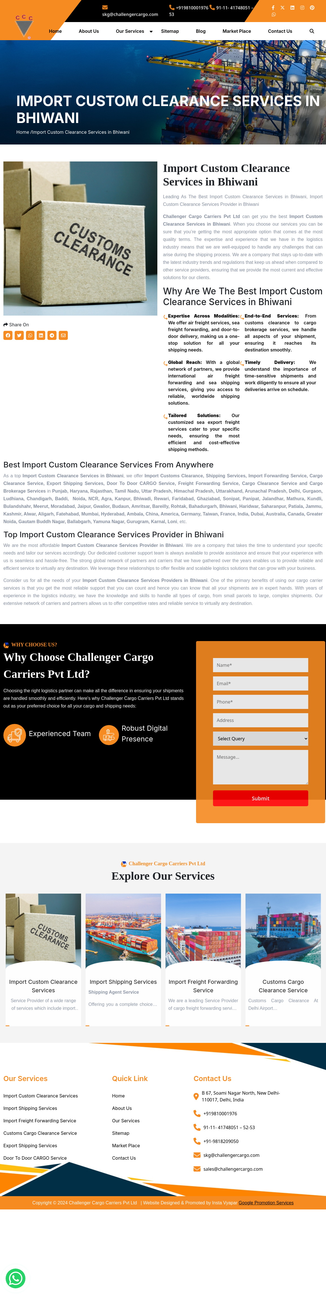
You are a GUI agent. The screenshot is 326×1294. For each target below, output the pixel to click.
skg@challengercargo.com (146, 11)
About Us (90, 33)
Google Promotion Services (266, 1243)
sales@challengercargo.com (233, 1210)
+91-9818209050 (220, 1182)
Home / (24, 154)
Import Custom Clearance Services (40, 1137)
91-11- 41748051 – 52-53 (229, 1168)
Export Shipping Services (30, 1186)
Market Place (238, 33)
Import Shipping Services (30, 1149)
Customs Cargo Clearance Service (40, 1174)
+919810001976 (187, 9)
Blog (202, 33)
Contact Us (282, 33)
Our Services (131, 33)
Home (56, 33)
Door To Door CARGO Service (35, 1199)
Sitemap (171, 33)
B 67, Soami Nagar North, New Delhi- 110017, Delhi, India (241, 1137)
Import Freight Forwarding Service (39, 1161)
